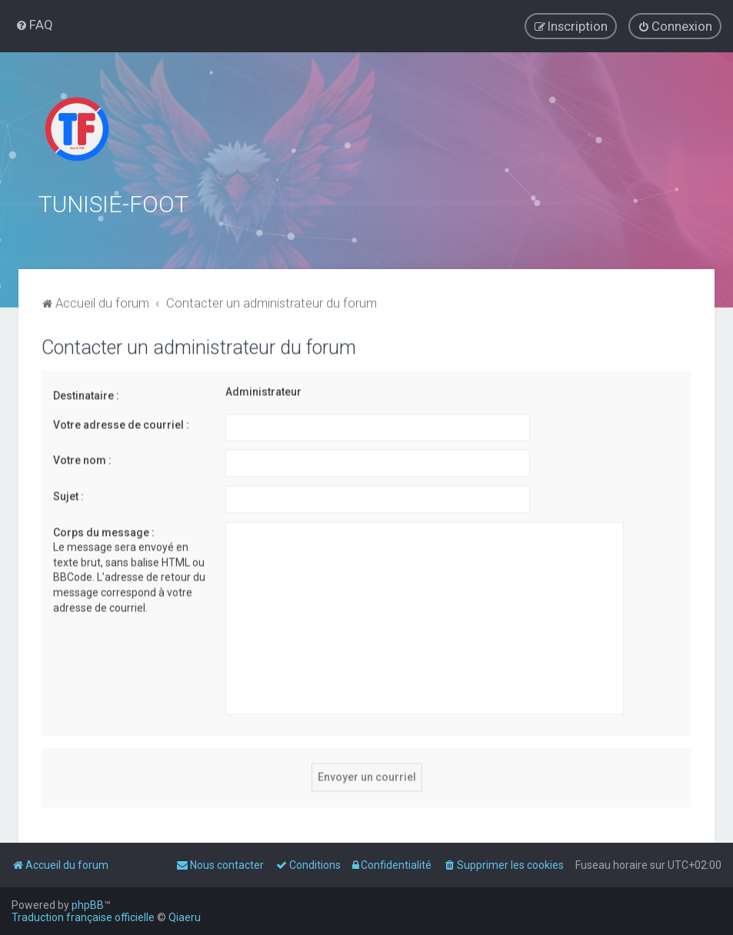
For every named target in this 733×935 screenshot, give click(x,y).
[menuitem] (34, 24)
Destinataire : (86, 393)
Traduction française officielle (83, 917)
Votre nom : (82, 457)
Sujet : (68, 493)
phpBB (88, 905)
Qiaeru (184, 917)
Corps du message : (104, 530)
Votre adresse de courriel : (121, 422)
